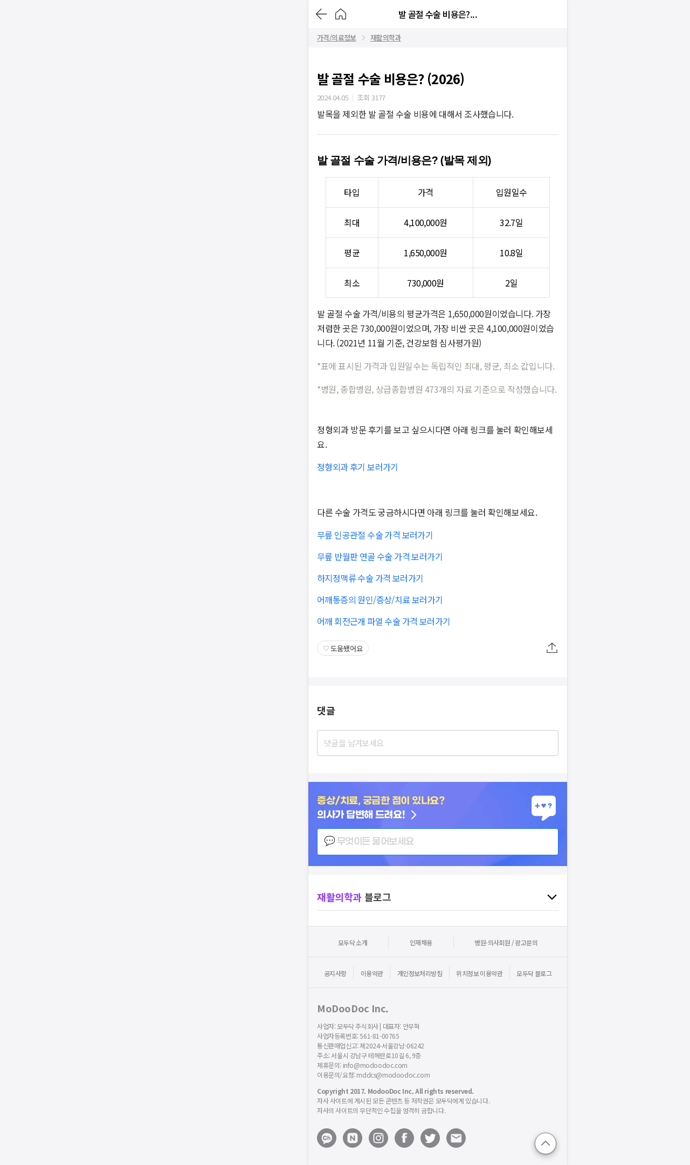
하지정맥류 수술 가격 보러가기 (370, 577)
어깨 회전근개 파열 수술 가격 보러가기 (383, 621)
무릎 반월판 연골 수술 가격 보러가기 (380, 556)
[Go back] (321, 14)
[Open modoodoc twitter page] (430, 1138)
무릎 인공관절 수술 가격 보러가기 (375, 534)
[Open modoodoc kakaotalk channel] (326, 1138)
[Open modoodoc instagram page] (378, 1138)
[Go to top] (545, 1143)
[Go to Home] (340, 14)
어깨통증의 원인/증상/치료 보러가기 (380, 599)
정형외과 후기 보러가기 (357, 466)
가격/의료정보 (336, 38)
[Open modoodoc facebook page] (404, 1138)
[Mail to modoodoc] (456, 1138)
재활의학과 (385, 38)
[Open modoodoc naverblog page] (352, 1138)
